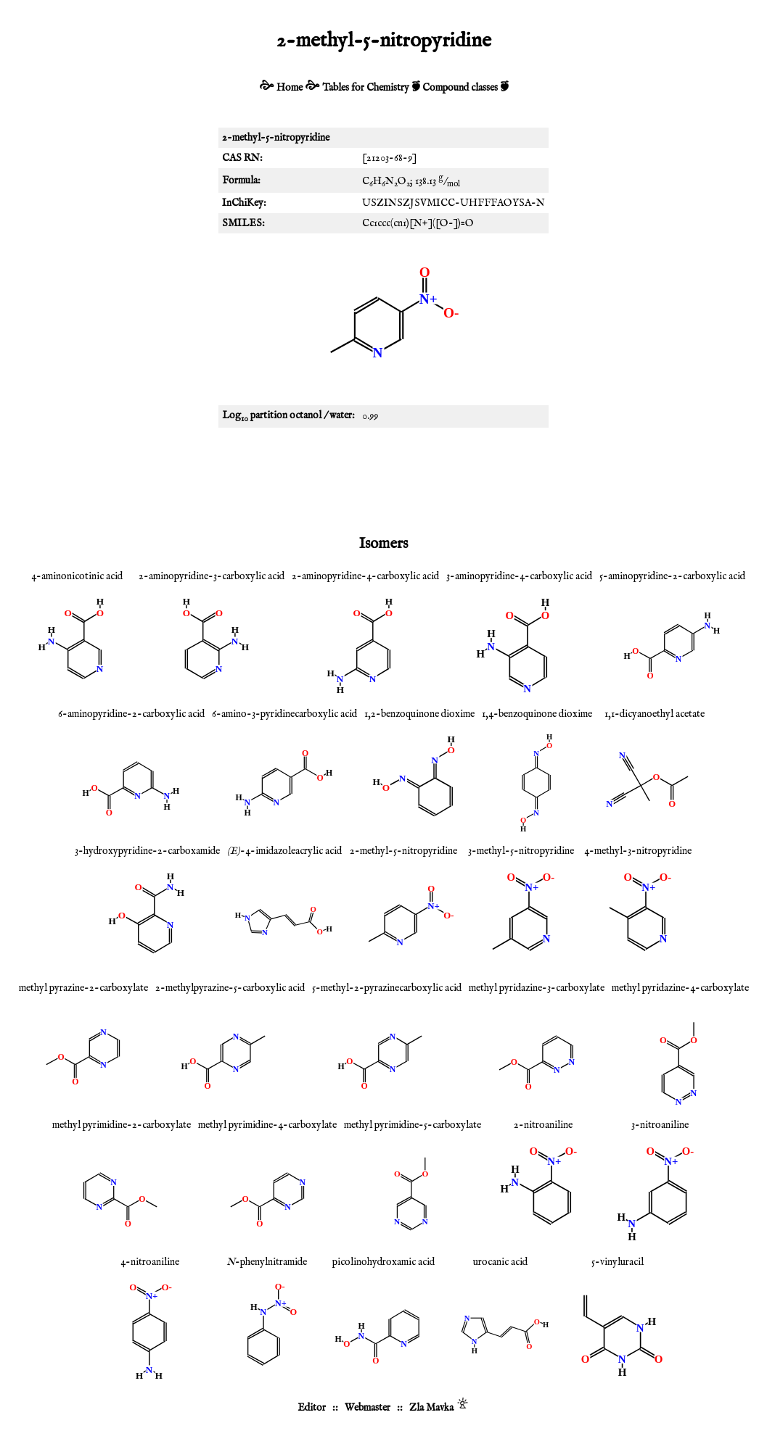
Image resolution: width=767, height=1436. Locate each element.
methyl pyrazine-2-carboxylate (83, 988)
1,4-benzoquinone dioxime (537, 714)
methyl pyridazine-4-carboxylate (680, 988)
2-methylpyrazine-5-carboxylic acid (230, 988)
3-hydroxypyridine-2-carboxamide (147, 851)
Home (289, 87)
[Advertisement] (384, 478)
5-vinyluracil (617, 1262)
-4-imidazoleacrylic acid (284, 851)
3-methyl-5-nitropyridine (521, 851)
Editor (312, 1407)
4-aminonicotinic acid (77, 576)
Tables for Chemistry (365, 87)
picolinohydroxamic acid (383, 1262)
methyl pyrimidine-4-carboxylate (267, 1125)
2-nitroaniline (543, 1125)
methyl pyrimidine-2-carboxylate (121, 1125)
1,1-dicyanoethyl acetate (654, 714)
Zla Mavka (431, 1407)
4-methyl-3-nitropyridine (638, 851)
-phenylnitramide (266, 1262)
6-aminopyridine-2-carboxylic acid (131, 714)
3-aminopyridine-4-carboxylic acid (519, 576)
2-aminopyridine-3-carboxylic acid (211, 576)
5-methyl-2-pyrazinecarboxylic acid (387, 988)
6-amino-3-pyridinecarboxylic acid (284, 714)
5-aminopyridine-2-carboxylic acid (672, 576)
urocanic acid (500, 1262)
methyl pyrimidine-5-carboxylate (412, 1125)
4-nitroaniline (149, 1262)
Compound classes (460, 87)
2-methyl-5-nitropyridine (403, 851)
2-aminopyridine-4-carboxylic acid (365, 576)
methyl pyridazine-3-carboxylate (536, 988)
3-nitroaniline (660, 1125)
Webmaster (367, 1407)
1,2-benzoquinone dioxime (419, 714)
